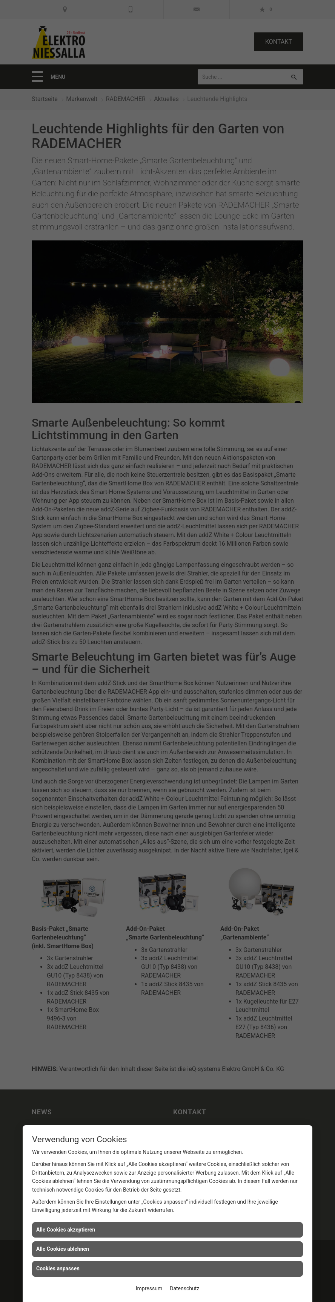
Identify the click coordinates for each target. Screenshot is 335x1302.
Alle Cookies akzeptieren (65, 1230)
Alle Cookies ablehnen (62, 1249)
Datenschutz (184, 1288)
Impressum (149, 1288)
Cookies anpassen (58, 1268)
